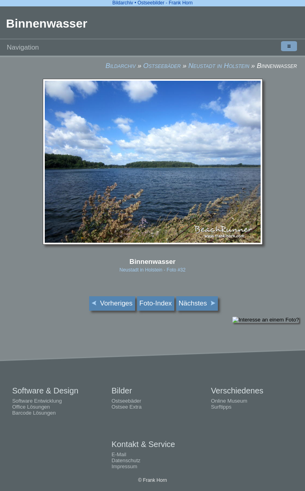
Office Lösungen (31, 407)
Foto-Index (156, 303)
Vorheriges (112, 303)
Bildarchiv (121, 66)
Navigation (152, 46)
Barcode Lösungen (34, 413)
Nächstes (197, 303)
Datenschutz (126, 460)
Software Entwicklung (37, 401)
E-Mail (119, 454)
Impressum (124, 466)
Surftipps (221, 407)
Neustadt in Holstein (218, 66)
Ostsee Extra (127, 407)
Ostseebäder (162, 66)
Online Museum (229, 401)
